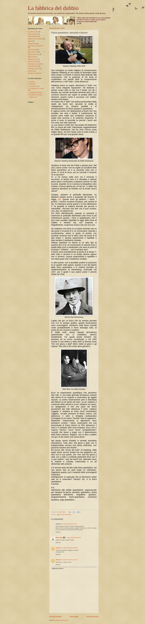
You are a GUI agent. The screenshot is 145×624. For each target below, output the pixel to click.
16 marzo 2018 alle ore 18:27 (69, 524)
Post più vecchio (92, 616)
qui (59, 199)
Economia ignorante (33, 66)
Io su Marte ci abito (33, 31)
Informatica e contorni (33, 73)
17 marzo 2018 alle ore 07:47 (73, 537)
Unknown (58, 548)
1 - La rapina (31, 81)
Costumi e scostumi (33, 61)
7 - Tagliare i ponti (32, 97)
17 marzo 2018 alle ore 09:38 (69, 548)
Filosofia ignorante (33, 59)
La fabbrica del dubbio (53, 8)
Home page (73, 616)
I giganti (59, 514)
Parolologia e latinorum (34, 68)
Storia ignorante (32, 43)
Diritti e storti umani (33, 52)
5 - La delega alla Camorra (35, 92)
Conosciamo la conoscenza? (35, 46)
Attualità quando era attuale (35, 38)
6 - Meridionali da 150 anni (35, 94)
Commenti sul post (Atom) (61, 620)
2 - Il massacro (32, 84)
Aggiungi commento (57, 568)
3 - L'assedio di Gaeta (33, 86)
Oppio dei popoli (32, 49)
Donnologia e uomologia (34, 64)
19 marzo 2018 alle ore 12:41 (69, 559)
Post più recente (55, 616)
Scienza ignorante (66, 514)
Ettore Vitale (59, 537)
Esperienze (31, 71)
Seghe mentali (31, 56)
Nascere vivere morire (34, 54)
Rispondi (58, 532)
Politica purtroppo (32, 36)
